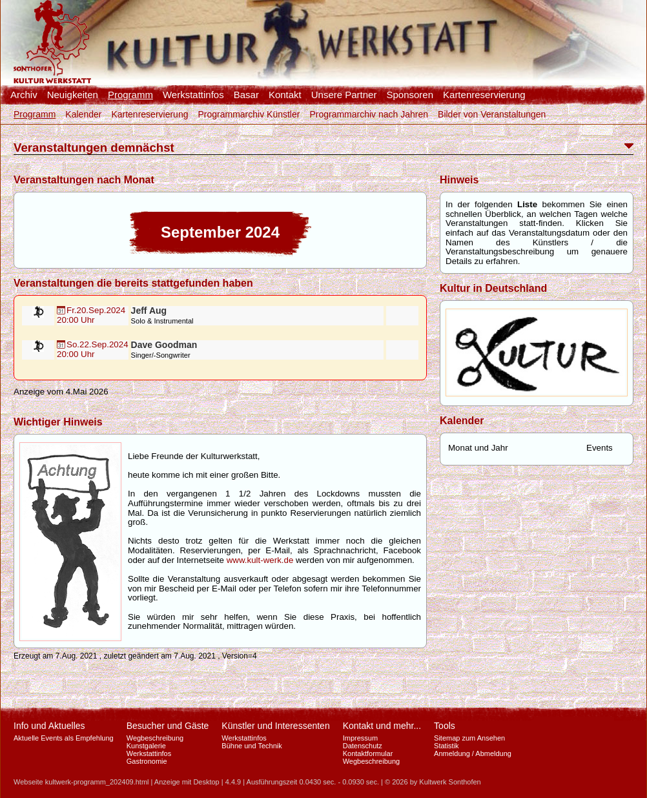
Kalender (83, 114)
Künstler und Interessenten (275, 726)
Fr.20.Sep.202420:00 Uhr (91, 315)
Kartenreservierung (484, 95)
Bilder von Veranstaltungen (492, 114)
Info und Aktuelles (49, 726)
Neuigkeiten (72, 95)
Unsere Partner (344, 95)
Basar (246, 95)
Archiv (23, 95)
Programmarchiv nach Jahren (368, 114)
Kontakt (285, 95)
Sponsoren (409, 95)
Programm (130, 95)
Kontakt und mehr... (382, 726)
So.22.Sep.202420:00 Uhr (92, 349)
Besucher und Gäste (168, 726)
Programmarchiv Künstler (249, 114)
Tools (444, 726)
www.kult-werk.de (260, 560)
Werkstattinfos (193, 95)
